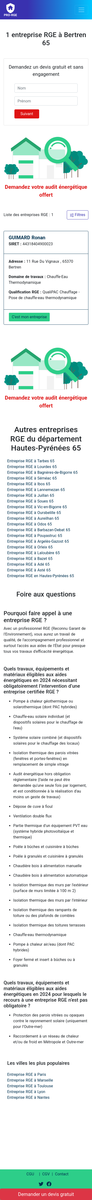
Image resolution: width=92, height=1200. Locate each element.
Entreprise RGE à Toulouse (30, 1086)
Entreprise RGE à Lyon (26, 1091)
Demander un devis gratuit (46, 1194)
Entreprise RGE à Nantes (28, 1097)
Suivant (26, 114)
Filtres (77, 214)
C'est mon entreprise (29, 317)
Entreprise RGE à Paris (26, 1074)
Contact (61, 1174)
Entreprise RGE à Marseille (30, 1080)
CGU (30, 1174)
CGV (46, 1174)
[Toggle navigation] (81, 10)
